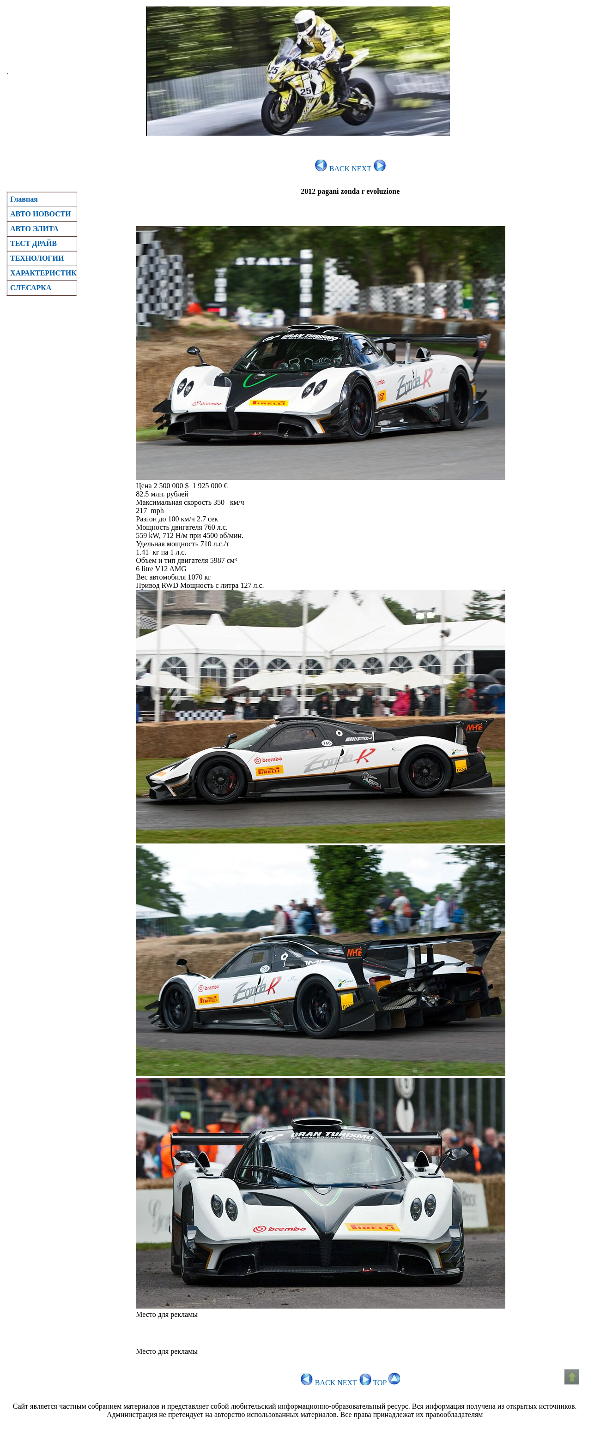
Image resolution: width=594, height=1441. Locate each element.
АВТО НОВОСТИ (40, 214)
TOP (386, 1383)
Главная (24, 199)
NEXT (368, 169)
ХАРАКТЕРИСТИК (43, 273)
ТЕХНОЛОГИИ (37, 258)
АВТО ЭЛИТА (34, 229)
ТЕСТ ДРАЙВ (33, 243)
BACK (332, 169)
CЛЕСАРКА (30, 288)
